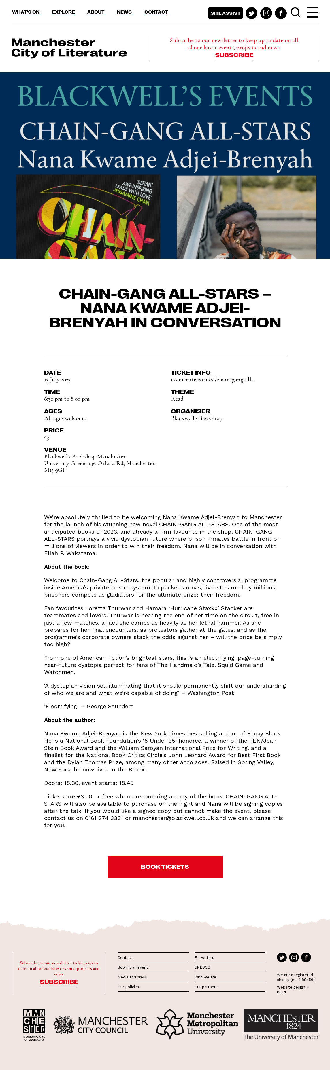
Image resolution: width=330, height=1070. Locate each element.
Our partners (206, 987)
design (299, 987)
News (124, 11)
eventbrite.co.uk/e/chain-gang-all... (213, 379)
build (281, 992)
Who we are (205, 977)
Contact (156, 11)
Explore (63, 11)
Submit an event (133, 967)
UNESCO (202, 967)
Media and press (132, 977)
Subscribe (234, 54)
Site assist (225, 13)
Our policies (128, 987)
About (95, 11)
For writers (204, 957)
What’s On (25, 11)
